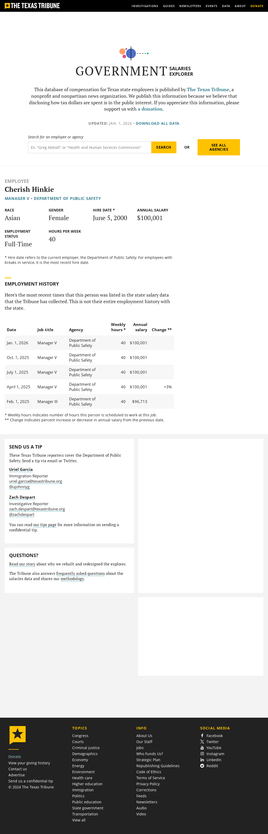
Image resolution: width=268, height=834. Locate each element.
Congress (80, 735)
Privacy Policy (148, 783)
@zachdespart (21, 514)
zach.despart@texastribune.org (37, 508)
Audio (141, 807)
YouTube (210, 747)
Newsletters (146, 801)
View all (79, 819)
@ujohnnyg (19, 486)
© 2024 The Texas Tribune (31, 786)
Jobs (140, 747)
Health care (82, 777)
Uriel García (21, 469)
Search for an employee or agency (55, 137)
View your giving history (29, 762)
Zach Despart (22, 497)
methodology (72, 578)
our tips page (45, 524)
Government (121, 71)
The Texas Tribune (208, 89)
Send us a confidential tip (30, 780)
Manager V (17, 198)
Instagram (212, 753)
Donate (14, 756)
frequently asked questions (80, 573)
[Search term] (89, 147)
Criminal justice (86, 747)
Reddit (209, 765)
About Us (144, 735)
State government (87, 807)
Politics (78, 795)
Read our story (22, 564)
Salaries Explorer (181, 71)
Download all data (158, 123)
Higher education (87, 783)
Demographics (85, 753)
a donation (150, 109)
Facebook (211, 735)
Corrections (146, 789)
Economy (80, 759)
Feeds (141, 795)
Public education (87, 801)
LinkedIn (210, 759)
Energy (78, 765)
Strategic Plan (148, 759)
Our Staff (144, 741)
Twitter (209, 741)
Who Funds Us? (149, 753)
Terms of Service (150, 777)
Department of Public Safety (67, 198)
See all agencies (218, 147)
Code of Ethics (148, 771)
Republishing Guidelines (158, 765)
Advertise (16, 774)
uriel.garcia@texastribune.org (35, 481)
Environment (83, 771)
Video (141, 813)
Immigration (83, 789)
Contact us (17, 768)
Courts (78, 741)
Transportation (85, 813)
